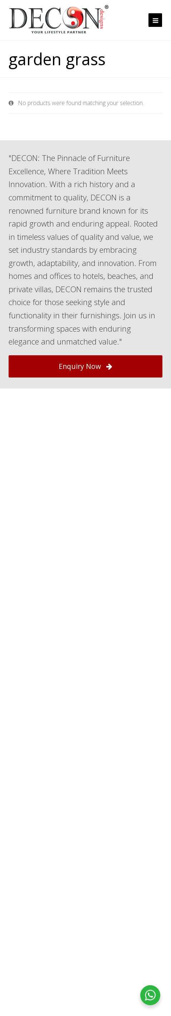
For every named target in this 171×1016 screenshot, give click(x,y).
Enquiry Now (85, 366)
